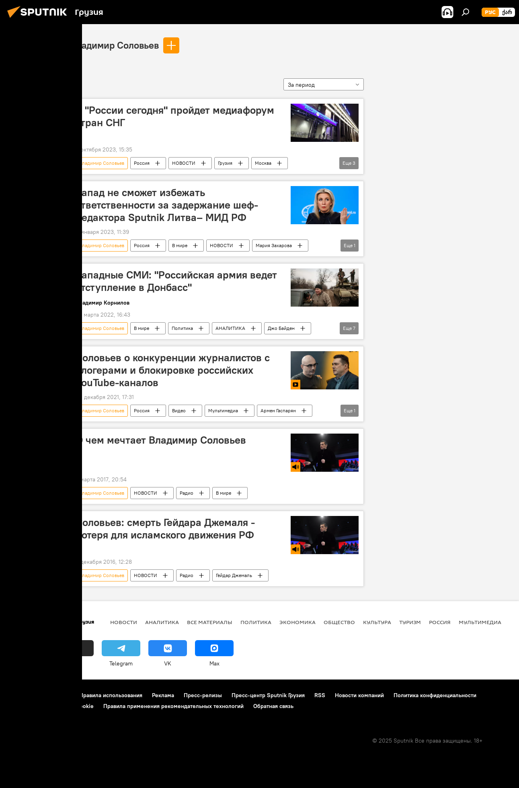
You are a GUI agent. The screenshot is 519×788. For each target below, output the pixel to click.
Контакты (57, 695)
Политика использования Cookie (51, 706)
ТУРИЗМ (410, 622)
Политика (182, 328)
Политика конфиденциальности (435, 695)
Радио (186, 493)
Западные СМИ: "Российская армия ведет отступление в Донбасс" (176, 281)
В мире (179, 245)
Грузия (225, 163)
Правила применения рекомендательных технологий (173, 706)
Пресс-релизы (203, 695)
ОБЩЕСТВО (339, 622)
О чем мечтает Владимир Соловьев (161, 440)
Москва (263, 163)
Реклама (163, 695)
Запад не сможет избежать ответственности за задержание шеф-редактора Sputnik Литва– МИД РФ (167, 205)
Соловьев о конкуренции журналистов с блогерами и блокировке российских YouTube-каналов (173, 370)
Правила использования (110, 695)
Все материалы (209, 622)
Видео (179, 410)
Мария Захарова (274, 245)
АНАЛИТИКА (230, 328)
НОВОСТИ (183, 163)
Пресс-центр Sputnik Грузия (268, 695)
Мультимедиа (223, 410)
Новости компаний (359, 695)
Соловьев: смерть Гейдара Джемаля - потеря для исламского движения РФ (165, 528)
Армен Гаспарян (278, 410)
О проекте (21, 695)
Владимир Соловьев (114, 45)
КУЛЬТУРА (377, 622)
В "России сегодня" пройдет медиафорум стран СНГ (175, 116)
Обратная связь (273, 706)
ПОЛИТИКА (255, 622)
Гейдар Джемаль (234, 575)
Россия (142, 163)
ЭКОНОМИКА (297, 622)
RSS (319, 695)
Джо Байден (281, 328)
